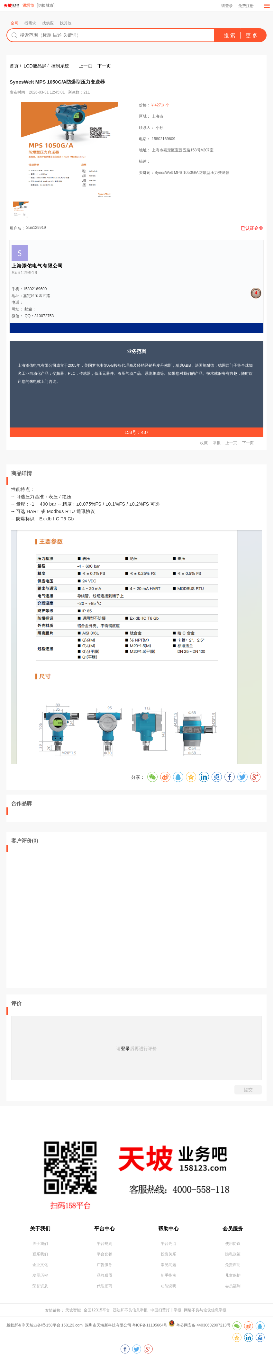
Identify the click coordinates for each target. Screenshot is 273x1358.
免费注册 (246, 6)
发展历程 (40, 1275)
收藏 (204, 443)
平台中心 (104, 1228)
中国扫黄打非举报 (165, 1310)
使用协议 (233, 1243)
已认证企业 (252, 228)
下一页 (104, 65)
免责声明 (233, 1265)
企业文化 (40, 1265)
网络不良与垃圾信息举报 (205, 1310)
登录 (125, 1048)
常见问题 (168, 1265)
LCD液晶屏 (35, 65)
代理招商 (104, 1286)
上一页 (85, 65)
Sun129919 (36, 227)
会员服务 (233, 1228)
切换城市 (45, 5)
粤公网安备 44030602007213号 (203, 1325)
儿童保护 (233, 1275)
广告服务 (104, 1265)
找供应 (48, 23)
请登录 (227, 6)
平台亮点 (168, 1243)
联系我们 (40, 1254)
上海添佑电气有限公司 (37, 265)
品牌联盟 (104, 1275)
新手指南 (168, 1275)
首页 (14, 65)
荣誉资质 (40, 1286)
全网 (14, 23)
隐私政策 (233, 1254)
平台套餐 (104, 1254)
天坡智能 (73, 1310)
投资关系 (168, 1254)
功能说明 (168, 1286)
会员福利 (233, 1286)
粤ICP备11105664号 (149, 1325)
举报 (217, 443)
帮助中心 (168, 1228)
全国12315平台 (97, 1310)
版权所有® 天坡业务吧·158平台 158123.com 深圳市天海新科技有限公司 (69, 1325)
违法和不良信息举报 (130, 1310)
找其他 (65, 23)
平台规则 (104, 1243)
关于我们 (40, 1228)
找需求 (30, 23)
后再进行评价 (143, 1048)
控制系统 (60, 65)
